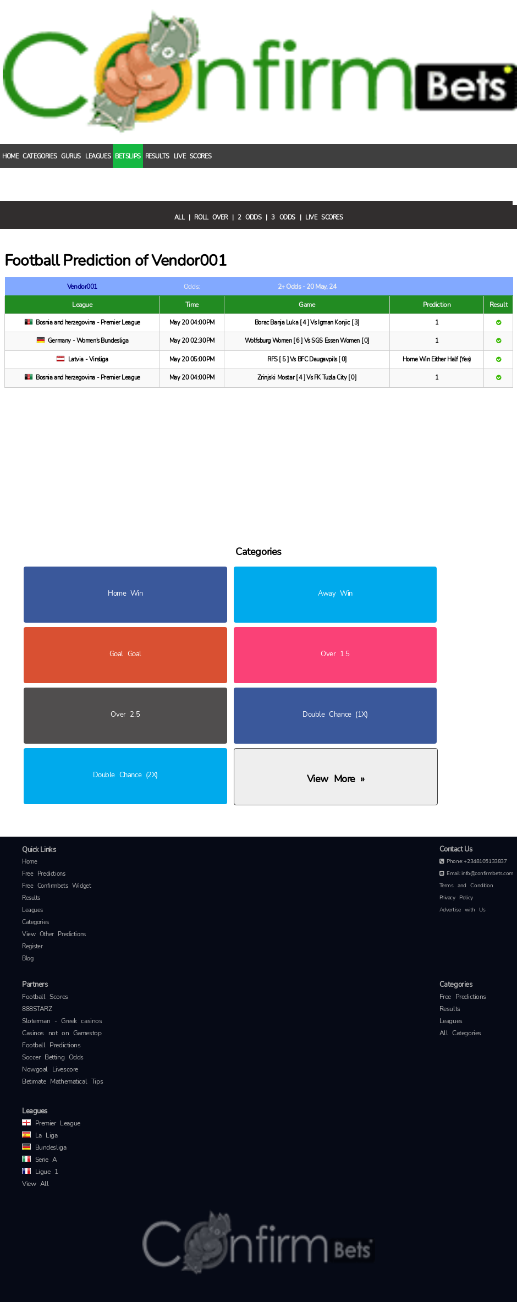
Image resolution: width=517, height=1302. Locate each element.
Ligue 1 (40, 1171)
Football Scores (45, 996)
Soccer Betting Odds (53, 1057)
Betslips (128, 156)
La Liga (40, 1135)
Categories (40, 156)
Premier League (51, 1123)
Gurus (71, 156)
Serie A (39, 1159)
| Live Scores (321, 217)
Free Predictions (43, 874)
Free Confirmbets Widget (56, 886)
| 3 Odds (280, 217)
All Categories (460, 1033)
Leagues (98, 156)
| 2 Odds (247, 217)
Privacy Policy (456, 898)
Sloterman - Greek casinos (62, 1021)
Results (157, 156)
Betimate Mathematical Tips (62, 1081)
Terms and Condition (466, 885)
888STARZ (37, 1008)
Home (10, 156)
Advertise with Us (462, 910)
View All (35, 1183)
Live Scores (192, 156)
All (179, 217)
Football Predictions (51, 1045)
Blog (27, 958)
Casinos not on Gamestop (61, 1033)
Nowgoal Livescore (50, 1069)
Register (32, 946)
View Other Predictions (54, 934)
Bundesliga (44, 1147)
